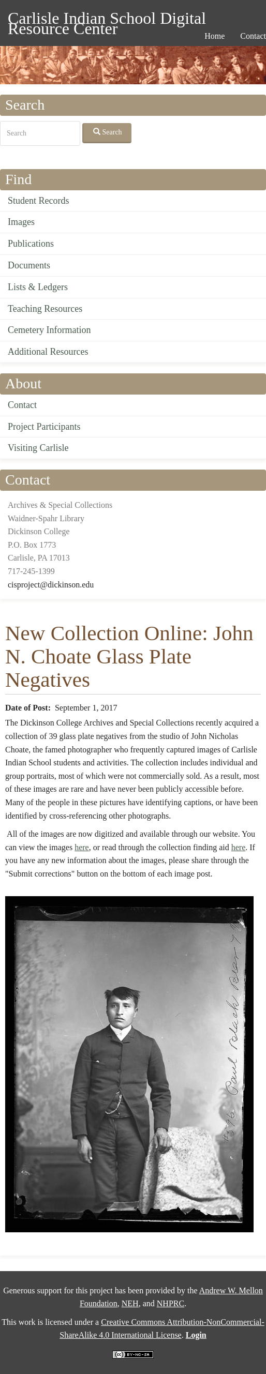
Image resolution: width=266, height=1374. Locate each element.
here (82, 847)
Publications (31, 243)
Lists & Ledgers (38, 287)
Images (21, 222)
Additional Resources (48, 351)
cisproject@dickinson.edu (51, 584)
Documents (29, 265)
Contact (22, 405)
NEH (130, 1303)
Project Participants (44, 426)
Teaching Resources (45, 309)
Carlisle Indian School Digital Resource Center (107, 20)
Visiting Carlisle (38, 448)
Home (214, 36)
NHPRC (170, 1303)
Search (107, 132)
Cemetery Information (49, 330)
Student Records (38, 200)
